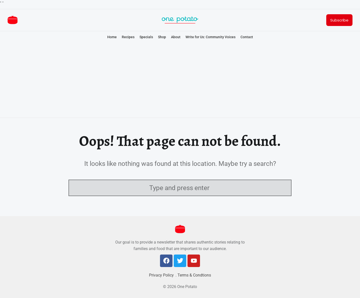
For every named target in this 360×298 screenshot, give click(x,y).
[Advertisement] (180, 81)
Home (112, 37)
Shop (162, 37)
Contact (246, 37)
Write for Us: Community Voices (211, 37)
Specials (146, 37)
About (175, 37)
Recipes (128, 37)
